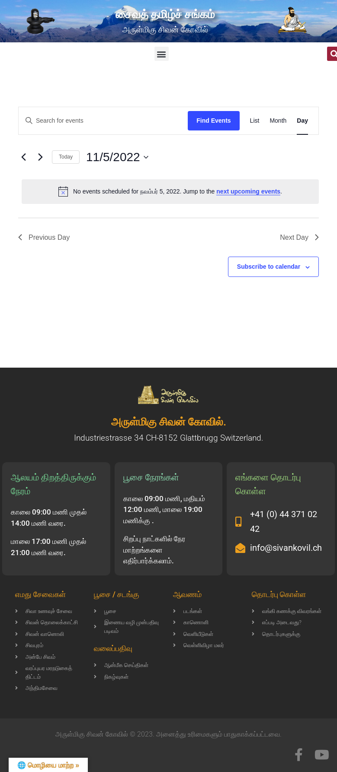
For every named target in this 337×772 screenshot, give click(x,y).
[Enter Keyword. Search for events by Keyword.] (103, 120)
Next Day (299, 237)
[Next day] (40, 157)
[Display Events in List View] (255, 120)
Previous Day (44, 237)
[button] (161, 54)
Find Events (213, 120)
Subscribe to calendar (268, 266)
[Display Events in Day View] (302, 120)
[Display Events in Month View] (278, 120)
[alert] (170, 191)
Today (66, 157)
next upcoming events (248, 191)
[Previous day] (23, 157)
